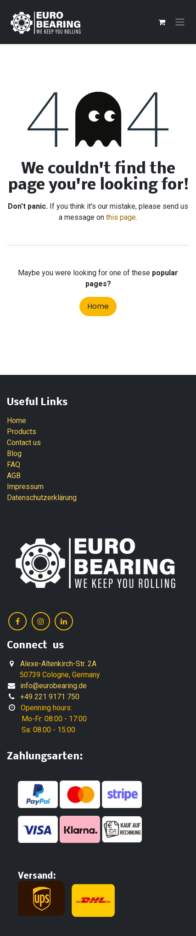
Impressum (25, 486)
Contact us (24, 442)
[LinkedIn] (64, 621)
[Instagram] (41, 621)
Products (21, 431)
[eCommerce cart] (161, 22)
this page (121, 217)
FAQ (13, 464)
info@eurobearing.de (53, 685)
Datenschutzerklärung (42, 497)
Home (98, 306)
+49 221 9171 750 (49, 696)
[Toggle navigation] (180, 22)
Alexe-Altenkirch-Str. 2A (58, 663)
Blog (14, 453)
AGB (14, 475)
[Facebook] (17, 621)
